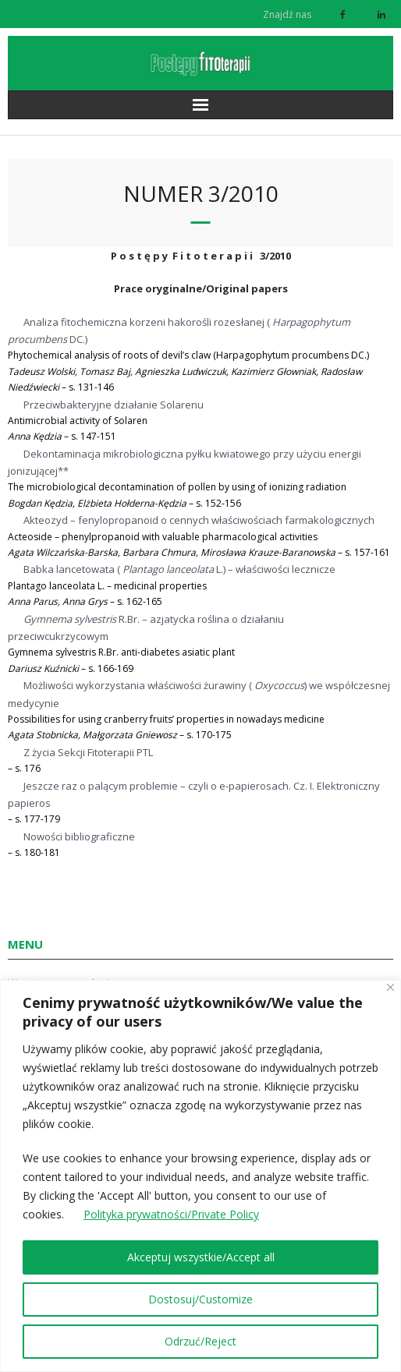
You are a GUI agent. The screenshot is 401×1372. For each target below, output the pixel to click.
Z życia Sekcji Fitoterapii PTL (88, 752)
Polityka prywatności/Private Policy (171, 1215)
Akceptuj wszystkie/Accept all (201, 1257)
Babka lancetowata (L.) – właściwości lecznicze (179, 569)
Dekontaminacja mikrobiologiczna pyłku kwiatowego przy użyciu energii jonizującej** (184, 462)
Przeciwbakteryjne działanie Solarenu (113, 405)
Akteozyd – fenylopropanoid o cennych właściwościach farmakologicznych (198, 520)
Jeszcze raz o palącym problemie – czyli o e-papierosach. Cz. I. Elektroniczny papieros (194, 794)
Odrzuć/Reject (200, 1341)
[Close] (390, 987)
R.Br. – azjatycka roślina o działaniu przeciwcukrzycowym (146, 627)
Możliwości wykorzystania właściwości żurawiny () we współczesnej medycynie (199, 693)
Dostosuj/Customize (200, 1299)
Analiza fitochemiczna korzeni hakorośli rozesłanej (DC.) (179, 330)
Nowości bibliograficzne (79, 836)
